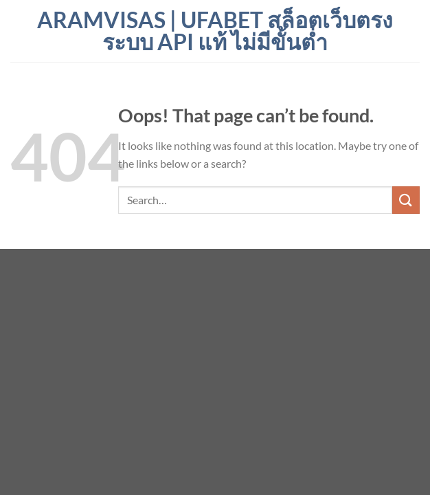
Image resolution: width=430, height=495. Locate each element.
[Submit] (406, 199)
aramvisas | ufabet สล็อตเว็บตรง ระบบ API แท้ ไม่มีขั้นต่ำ (215, 31)
